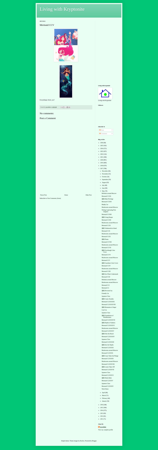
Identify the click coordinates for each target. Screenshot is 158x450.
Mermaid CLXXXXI (108, 347)
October (104, 176)
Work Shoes (105, 389)
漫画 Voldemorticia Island (109, 228)
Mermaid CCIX (106, 236)
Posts (101, 130)
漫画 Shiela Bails (107, 378)
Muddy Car (105, 204)
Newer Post (43, 195)
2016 (102, 405)
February (104, 398)
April (103, 392)
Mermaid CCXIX (107, 201)
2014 (102, 410)
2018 (102, 165)
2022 (102, 154)
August (104, 182)
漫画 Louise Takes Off (108, 367)
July (103, 185)
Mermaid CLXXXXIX (108, 301)
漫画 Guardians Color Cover (110, 263)
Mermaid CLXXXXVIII (108, 304)
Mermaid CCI (106, 285)
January (104, 401)
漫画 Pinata (105, 239)
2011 (101, 419)
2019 (102, 163)
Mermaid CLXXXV (107, 380)
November (105, 174)
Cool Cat (104, 310)
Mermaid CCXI (106, 225)
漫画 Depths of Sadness (108, 322)
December (105, 171)
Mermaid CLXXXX (107, 353)
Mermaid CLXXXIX (108, 358)
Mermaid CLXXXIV (108, 386)
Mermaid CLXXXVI (108, 375)
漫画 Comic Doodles (108, 299)
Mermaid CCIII (106, 271)
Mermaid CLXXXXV (108, 331)
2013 (102, 413)
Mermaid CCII (106, 277)
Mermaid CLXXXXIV (108, 336)
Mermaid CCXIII (107, 214)
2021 (102, 157)
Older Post (89, 195)
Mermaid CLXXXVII (108, 369)
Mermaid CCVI (106, 255)
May (103, 191)
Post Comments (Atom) (54, 198)
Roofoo (82, 441)
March (104, 395)
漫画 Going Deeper (107, 217)
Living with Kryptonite (62, 9)
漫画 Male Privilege (107, 199)
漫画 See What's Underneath (110, 274)
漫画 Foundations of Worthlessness (107, 316)
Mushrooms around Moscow (110, 207)
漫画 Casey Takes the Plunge (110, 356)
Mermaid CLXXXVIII (108, 364)
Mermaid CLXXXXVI (108, 325)
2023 (102, 151)
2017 (102, 168)
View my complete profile (105, 430)
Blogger (94, 441)
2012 (102, 416)
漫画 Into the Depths (108, 345)
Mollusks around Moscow (109, 193)
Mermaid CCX (106, 231)
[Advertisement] (66, 178)
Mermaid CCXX (106, 196)
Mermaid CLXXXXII (108, 342)
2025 (102, 145)
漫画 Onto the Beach (108, 334)
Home (66, 195)
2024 (102, 148)
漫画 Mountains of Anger (109, 307)
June (103, 188)
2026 (102, 142)
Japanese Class (106, 296)
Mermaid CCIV (106, 266)
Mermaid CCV (106, 260)
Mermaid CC (105, 288)
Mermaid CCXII (106, 220)
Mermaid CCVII (106, 247)
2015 (102, 407)
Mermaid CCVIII (107, 242)
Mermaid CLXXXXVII (108, 320)
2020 (102, 160)
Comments (103, 133)
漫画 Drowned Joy (107, 290)
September (105, 179)
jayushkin (103, 427)
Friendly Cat (105, 293)
